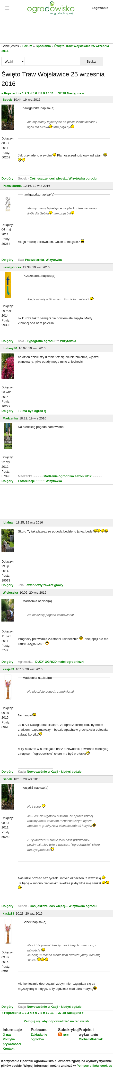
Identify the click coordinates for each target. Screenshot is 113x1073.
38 (64, 93)
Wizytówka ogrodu (83, 178)
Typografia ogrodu (41, 341)
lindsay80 (10, 348)
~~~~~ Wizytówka (49, 481)
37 (59, 93)
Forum (27, 46)
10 (47, 93)
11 (51, 93)
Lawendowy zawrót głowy (44, 585)
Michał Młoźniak (91, 1039)
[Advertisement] (56, 30)
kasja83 (8, 669)
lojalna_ (8, 522)
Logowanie (100, 8)
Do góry (7, 178)
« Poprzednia (11, 93)
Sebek (7, 99)
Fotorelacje (27, 481)
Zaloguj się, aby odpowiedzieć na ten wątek (56, 1021)
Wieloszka (10, 592)
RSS (63, 1035)
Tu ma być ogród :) (32, 411)
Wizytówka (54, 260)
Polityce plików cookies (94, 1065)
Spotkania (43, 46)
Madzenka (10, 418)
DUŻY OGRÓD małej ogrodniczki (59, 661)
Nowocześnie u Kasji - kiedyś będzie (54, 771)
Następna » (75, 93)
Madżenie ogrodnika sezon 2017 (68, 476)
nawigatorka (12, 267)
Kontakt (8, 1048)
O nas (7, 1034)
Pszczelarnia (12, 186)
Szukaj (91, 61)
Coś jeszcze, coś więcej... (49, 178)
